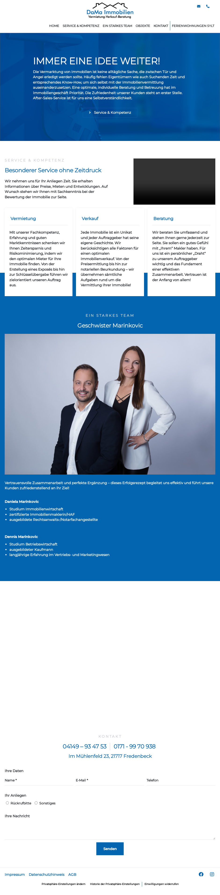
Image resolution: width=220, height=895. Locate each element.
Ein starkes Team (117, 26)
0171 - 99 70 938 (134, 750)
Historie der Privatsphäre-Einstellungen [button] (116, 888)
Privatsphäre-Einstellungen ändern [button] (59, 888)
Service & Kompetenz (81, 26)
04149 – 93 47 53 (84, 750)
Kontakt (161, 26)
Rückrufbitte (21, 807)
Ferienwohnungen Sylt (193, 26)
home (54, 26)
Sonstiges (47, 807)
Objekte (143, 26)
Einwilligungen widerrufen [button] (167, 888)
